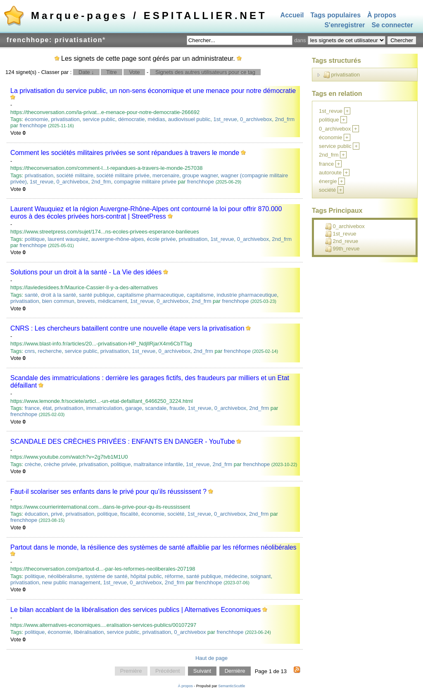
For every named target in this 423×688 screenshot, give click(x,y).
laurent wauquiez (68, 239)
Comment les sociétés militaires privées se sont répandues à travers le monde (124, 152)
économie (36, 119)
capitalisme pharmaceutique (150, 295)
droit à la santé (58, 295)
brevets (86, 301)
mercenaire (165, 175)
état (47, 408)
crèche (33, 464)
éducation (36, 514)
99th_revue (342, 248)
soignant (260, 576)
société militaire (74, 175)
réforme (174, 576)
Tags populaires (336, 15)
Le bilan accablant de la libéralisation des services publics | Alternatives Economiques (135, 609)
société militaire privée (123, 175)
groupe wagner (200, 175)
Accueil (292, 15)
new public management (71, 582)
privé (56, 514)
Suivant (202, 671)
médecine (235, 576)
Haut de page (211, 658)
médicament (112, 301)
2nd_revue (341, 241)
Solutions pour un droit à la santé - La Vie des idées (86, 272)
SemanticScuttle (231, 686)
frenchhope (33, 125)
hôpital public (146, 576)
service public (99, 119)
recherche (50, 351)
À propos (381, 15)
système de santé (107, 576)
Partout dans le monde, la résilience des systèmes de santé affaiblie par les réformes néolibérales (153, 547)
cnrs (30, 351)
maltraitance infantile (158, 464)
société (175, 514)
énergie (328, 181)
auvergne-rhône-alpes (117, 239)
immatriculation (104, 408)
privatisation (65, 119)
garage (133, 408)
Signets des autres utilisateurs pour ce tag (205, 72)
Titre (111, 72)
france (32, 408)
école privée (161, 239)
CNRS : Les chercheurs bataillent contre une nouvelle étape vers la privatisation (127, 328)
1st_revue (225, 119)
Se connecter (392, 25)
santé (31, 295)
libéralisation (89, 632)
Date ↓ (86, 72)
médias (156, 119)
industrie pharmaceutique (247, 295)
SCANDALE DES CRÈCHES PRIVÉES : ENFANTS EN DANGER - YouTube (122, 441)
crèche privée (60, 464)
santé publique (96, 295)
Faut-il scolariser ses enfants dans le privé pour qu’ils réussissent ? (108, 491)
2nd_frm (285, 119)
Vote (134, 72)
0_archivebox (256, 119)
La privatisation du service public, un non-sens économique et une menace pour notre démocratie (153, 90)
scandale (155, 408)
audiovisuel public (189, 119)
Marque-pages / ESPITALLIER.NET (149, 15)
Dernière (235, 671)
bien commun (58, 301)
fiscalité (129, 514)
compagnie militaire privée (145, 182)
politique (35, 239)
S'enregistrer (344, 25)
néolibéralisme (65, 576)
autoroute (330, 172)
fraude (177, 408)
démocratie (131, 119)
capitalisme (200, 295)
